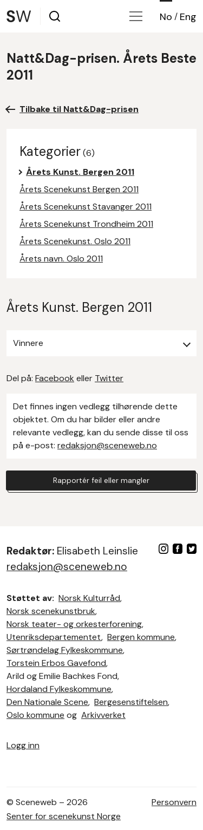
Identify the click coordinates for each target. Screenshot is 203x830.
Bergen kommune (141, 637)
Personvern (174, 802)
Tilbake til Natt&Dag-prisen (79, 109)
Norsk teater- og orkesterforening (74, 624)
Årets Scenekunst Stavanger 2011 (85, 206)
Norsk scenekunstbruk (50, 611)
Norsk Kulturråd (89, 598)
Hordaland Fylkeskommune (59, 689)
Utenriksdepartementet (53, 637)
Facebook (54, 378)
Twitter (109, 378)
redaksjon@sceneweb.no (107, 445)
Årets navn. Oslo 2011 (61, 258)
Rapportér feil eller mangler (101, 480)
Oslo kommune (35, 715)
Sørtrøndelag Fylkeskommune (64, 650)
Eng (188, 16)
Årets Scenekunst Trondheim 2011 (86, 224)
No (166, 16)
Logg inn (23, 745)
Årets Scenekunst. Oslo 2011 (74, 241)
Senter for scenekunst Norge (63, 816)
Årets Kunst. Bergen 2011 (80, 172)
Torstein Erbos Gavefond (56, 663)
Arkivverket (103, 715)
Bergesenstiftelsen (131, 702)
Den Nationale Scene (47, 702)
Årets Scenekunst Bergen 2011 (79, 189)
